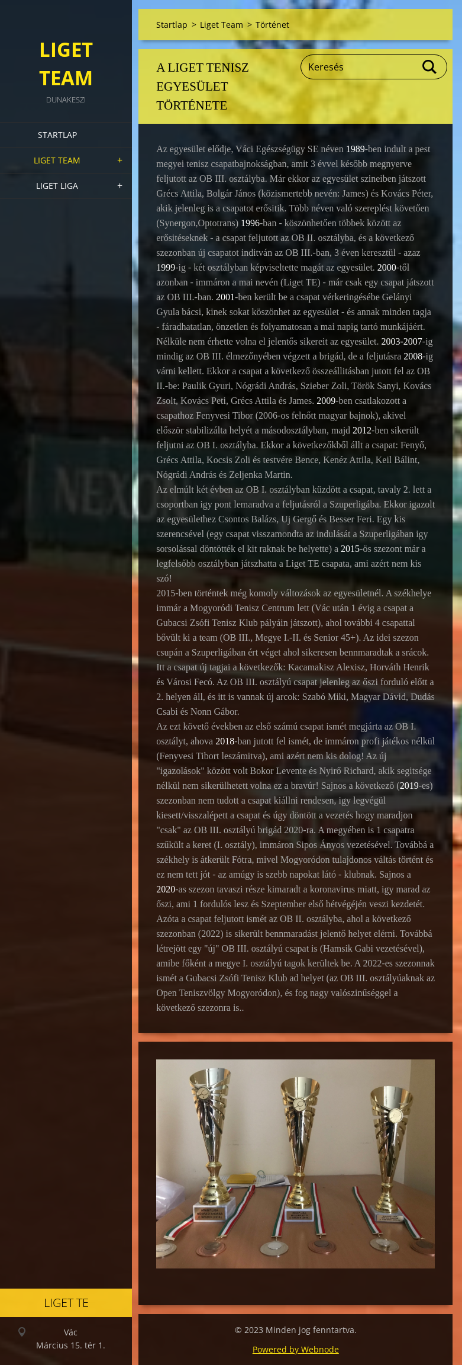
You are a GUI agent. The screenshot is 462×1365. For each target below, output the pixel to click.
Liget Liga (57, 185)
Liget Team (57, 160)
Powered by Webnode (296, 1349)
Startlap (57, 134)
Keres (430, 67)
